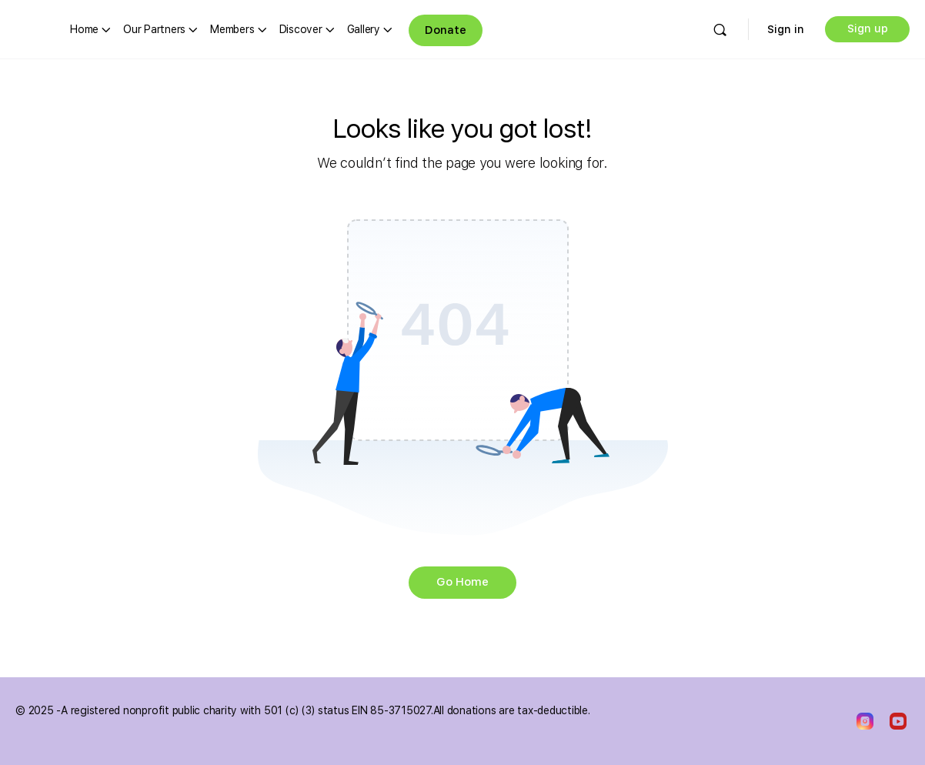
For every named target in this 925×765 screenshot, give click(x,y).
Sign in (785, 29)
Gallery (363, 29)
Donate (445, 30)
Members (232, 29)
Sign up (867, 28)
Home (84, 29)
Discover (300, 29)
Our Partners (154, 29)
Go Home (462, 582)
